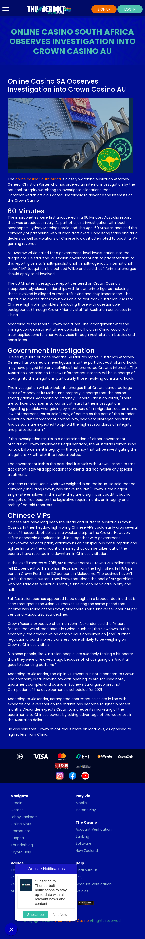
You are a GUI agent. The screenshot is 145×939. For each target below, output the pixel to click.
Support (17, 837)
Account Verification (94, 829)
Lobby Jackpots (24, 816)
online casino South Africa (38, 179)
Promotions (21, 830)
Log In (130, 9)
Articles (82, 891)
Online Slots (21, 823)
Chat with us (87, 870)
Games (17, 809)
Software (83, 843)
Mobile (81, 802)
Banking (82, 836)
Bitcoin (16, 802)
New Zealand (87, 850)
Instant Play (86, 809)
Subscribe (35, 914)
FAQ (79, 877)
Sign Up (104, 9)
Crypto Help (21, 852)
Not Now (60, 914)
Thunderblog (22, 845)
